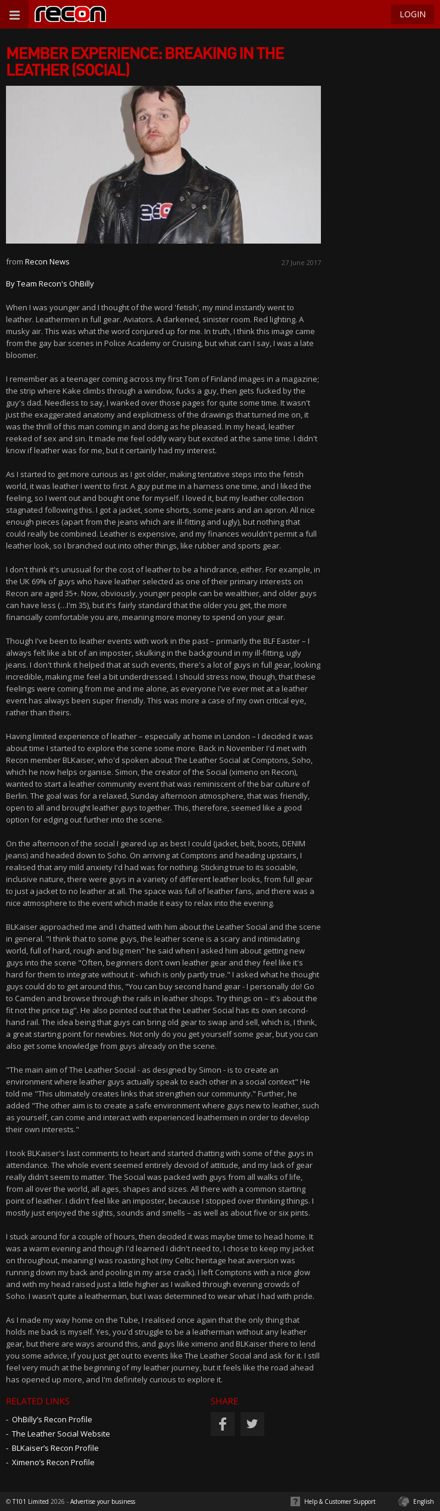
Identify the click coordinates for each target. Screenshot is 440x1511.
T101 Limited (31, 1501)
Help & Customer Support (340, 1501)
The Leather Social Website (61, 1433)
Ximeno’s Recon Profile (53, 1462)
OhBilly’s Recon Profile (52, 1419)
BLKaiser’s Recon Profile (55, 1448)
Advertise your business (102, 1501)
